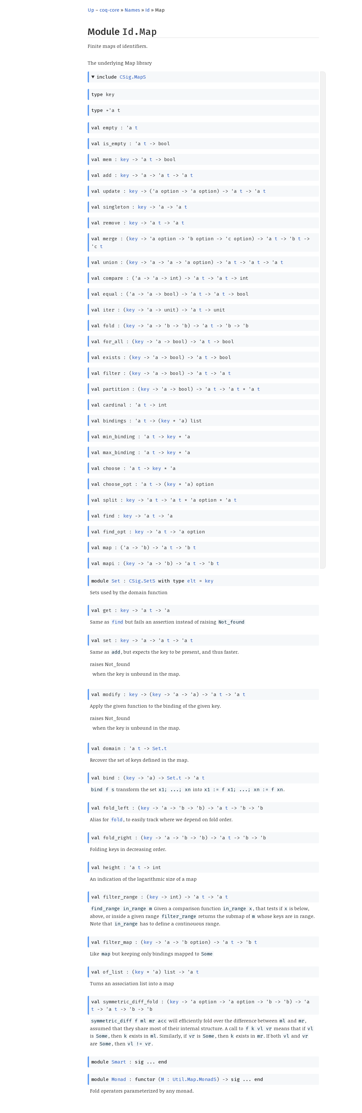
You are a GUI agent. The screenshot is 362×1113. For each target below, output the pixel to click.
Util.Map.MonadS (194, 1079)
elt (191, 581)
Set (116, 581)
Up (91, 10)
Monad (119, 1079)
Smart (119, 1062)
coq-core (109, 10)
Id (147, 10)
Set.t (159, 748)
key (124, 159)
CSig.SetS (142, 581)
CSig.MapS (133, 77)
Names (132, 10)
